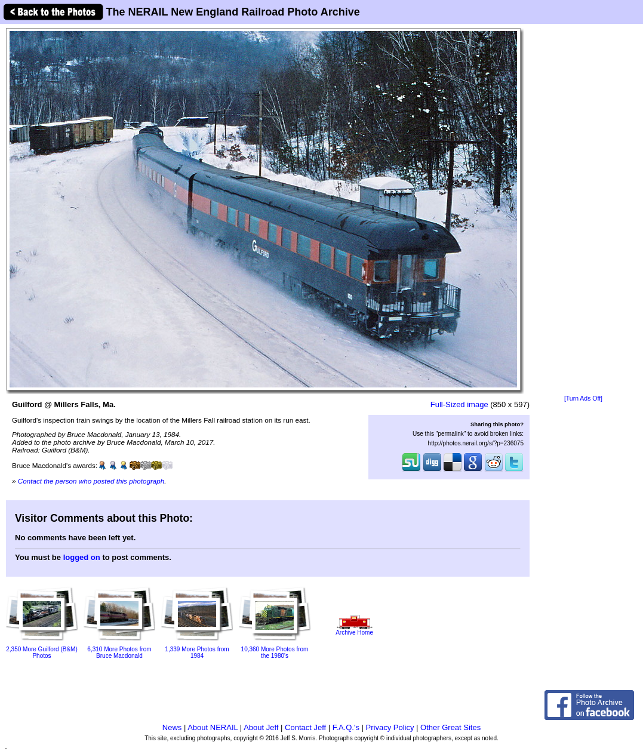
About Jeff (261, 727)
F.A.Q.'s (346, 727)
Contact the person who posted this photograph (91, 481)
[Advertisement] (583, 210)
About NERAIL (212, 727)
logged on (81, 557)
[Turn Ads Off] (583, 398)
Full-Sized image (459, 404)
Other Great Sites (450, 727)
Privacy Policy (390, 727)
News (172, 727)
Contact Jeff (305, 727)
